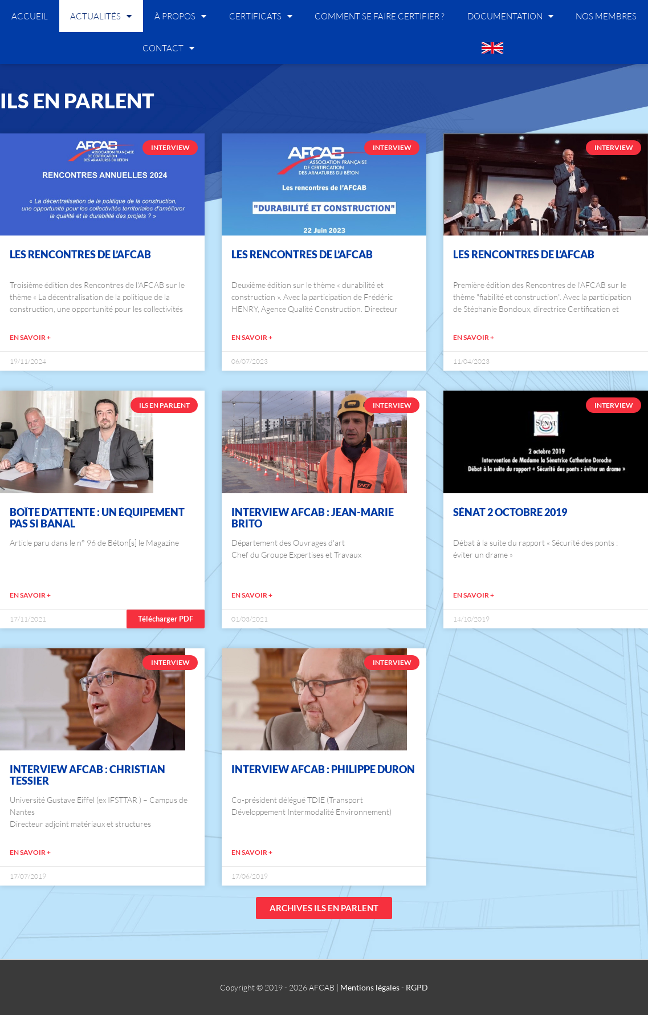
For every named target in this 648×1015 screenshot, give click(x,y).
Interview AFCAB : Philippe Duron (323, 769)
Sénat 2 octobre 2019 (510, 512)
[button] (166, 619)
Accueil (29, 16)
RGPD (417, 987)
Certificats (260, 16)
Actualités (101, 16)
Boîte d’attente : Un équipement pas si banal (97, 518)
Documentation (510, 16)
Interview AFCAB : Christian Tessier (87, 775)
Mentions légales (370, 987)
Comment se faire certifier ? (380, 16)
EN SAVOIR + (30, 337)
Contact (168, 48)
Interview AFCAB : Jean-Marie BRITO (312, 518)
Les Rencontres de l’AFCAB (80, 254)
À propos (180, 16)
